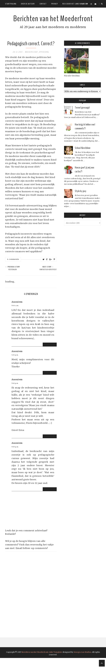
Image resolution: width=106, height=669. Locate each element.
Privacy (54, 4)
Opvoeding (44, 63)
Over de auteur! (28, 4)
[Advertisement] (23, 599)
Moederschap (31, 63)
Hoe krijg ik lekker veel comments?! (85, 137)
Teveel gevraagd (82, 119)
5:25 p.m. (15, 366)
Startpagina (10, 4)
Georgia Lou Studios (82, 663)
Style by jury (80, 202)
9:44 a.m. (15, 316)
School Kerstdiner (83, 159)
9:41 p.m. (15, 394)
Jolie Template (55, 663)
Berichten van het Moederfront (53, 23)
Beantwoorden (50, 355)
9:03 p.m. (15, 458)
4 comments (13, 270)
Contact (43, 4)
